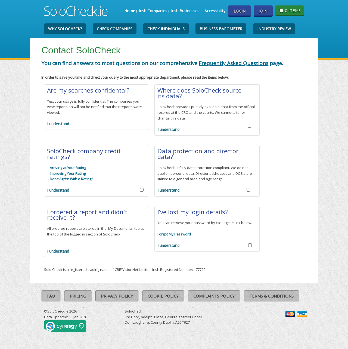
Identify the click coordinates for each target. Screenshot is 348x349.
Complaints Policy (214, 296)
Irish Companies (153, 10)
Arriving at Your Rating (68, 167)
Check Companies (114, 28)
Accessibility (214, 10)
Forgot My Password (174, 234)
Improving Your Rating (68, 173)
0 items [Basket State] (290, 10)
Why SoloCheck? (65, 28)
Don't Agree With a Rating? (71, 178)
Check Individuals (166, 28)
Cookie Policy (163, 296)
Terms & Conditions (271, 296)
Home (129, 10)
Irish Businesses (185, 10)
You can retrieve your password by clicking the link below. (204, 222)
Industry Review (274, 28)
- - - (70, 173)
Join (263, 11)
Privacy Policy (117, 296)
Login (240, 11)
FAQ (51, 296)
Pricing (78, 296)
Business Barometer (221, 28)
